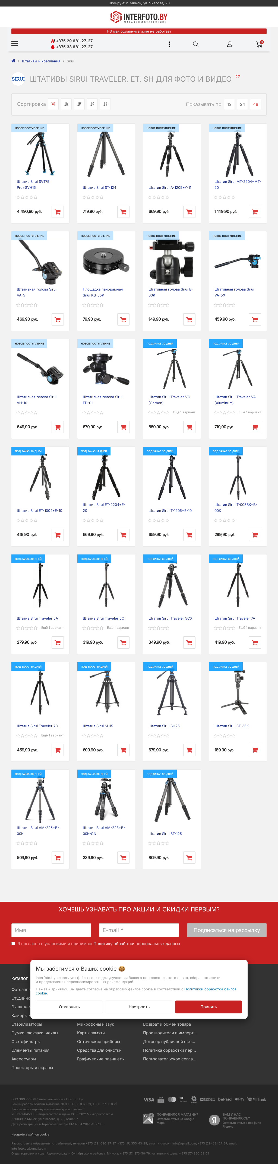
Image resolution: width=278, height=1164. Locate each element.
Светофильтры (25, 1041)
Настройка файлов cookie (30, 1134)
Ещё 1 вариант (184, 412)
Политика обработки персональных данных (172, 1050)
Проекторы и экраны (32, 1067)
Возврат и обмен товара (167, 1024)
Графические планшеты (101, 1058)
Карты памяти (91, 1032)
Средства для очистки (99, 1050)
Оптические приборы (98, 1041)
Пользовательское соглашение (172, 1058)
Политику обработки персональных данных (136, 943)
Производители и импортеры (172, 1032)
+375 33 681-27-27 (72, 46)
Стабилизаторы (26, 1024)
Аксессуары (23, 1058)
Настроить (139, 1006)
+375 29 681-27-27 (72, 41)
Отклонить (69, 1006)
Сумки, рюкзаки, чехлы (34, 1032)
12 (230, 104)
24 (242, 104)
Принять (208, 1006)
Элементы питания (30, 1050)
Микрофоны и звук (95, 1024)
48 (255, 104)
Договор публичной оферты (171, 1041)
